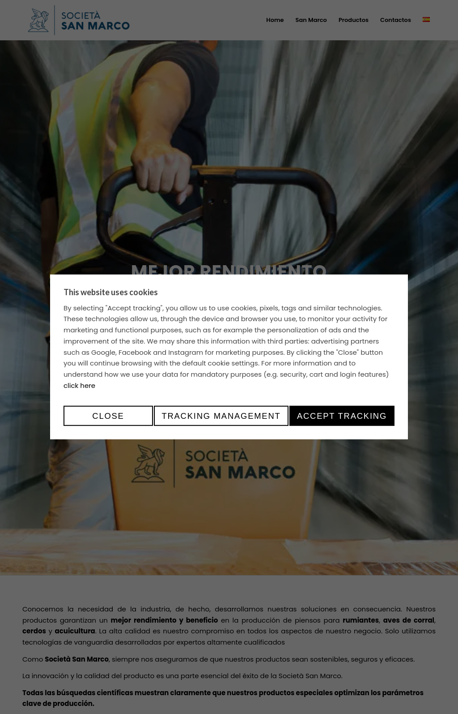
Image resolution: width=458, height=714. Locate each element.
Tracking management (220, 416)
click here (79, 385)
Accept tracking (342, 416)
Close (108, 416)
